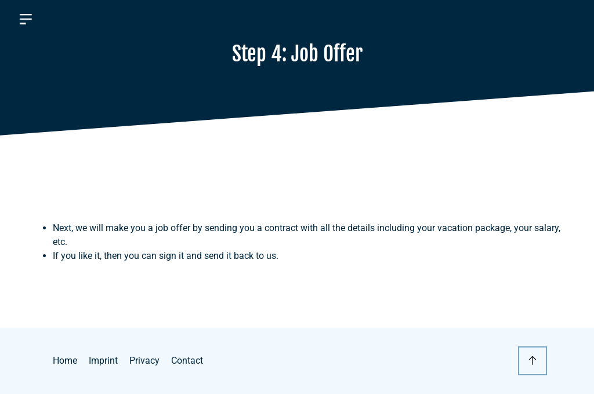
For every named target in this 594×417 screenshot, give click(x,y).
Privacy (144, 360)
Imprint (103, 360)
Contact (187, 360)
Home (65, 360)
